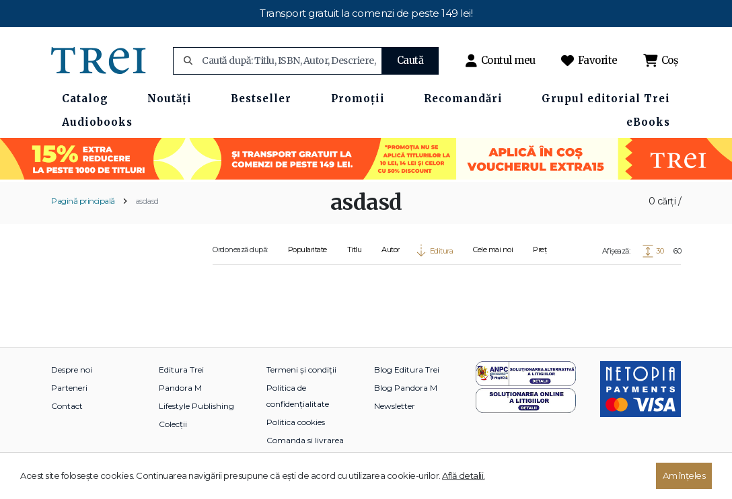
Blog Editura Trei (406, 369)
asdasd (147, 201)
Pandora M (180, 388)
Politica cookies (295, 422)
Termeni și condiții (301, 369)
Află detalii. (463, 475)
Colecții (173, 424)
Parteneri (69, 388)
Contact (67, 406)
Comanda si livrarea (305, 440)
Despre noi (71, 369)
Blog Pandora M (405, 388)
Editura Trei (181, 369)
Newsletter (394, 406)
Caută (410, 60)
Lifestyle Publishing (196, 406)
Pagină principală (83, 201)
